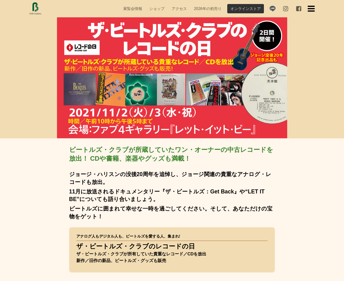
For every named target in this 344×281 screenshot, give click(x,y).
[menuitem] (132, 9)
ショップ (157, 9)
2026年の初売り (208, 9)
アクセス (179, 9)
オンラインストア (245, 9)
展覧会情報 (132, 9)
